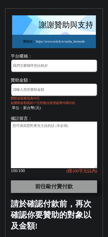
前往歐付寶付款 (54, 186)
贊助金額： (21, 80)
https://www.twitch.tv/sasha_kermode (60, 41)
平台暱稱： (21, 56)
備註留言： (21, 118)
